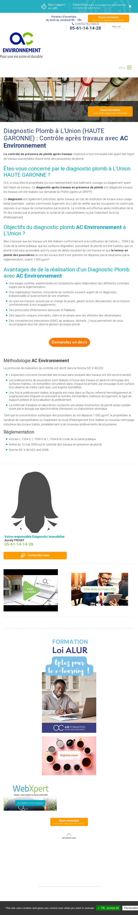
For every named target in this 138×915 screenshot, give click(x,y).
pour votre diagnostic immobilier (108, 18)
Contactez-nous (35, 555)
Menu (125, 67)
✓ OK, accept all (108, 907)
